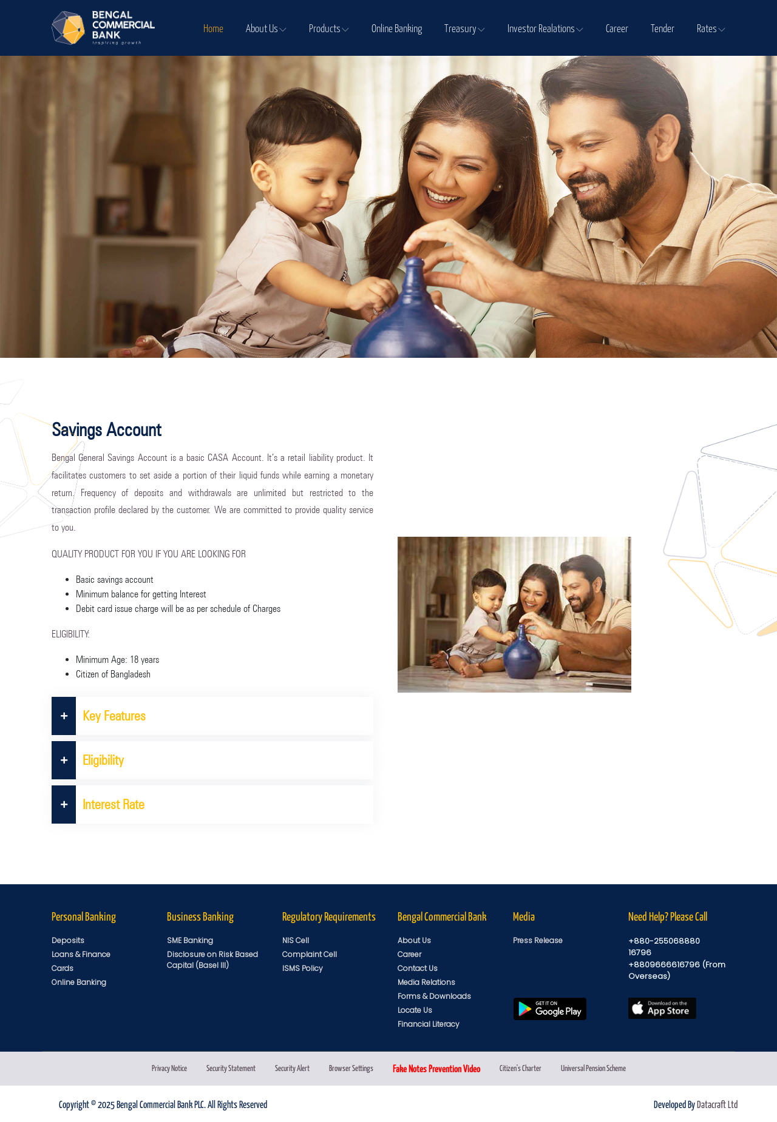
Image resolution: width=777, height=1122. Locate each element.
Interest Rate (98, 804)
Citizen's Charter (520, 1068)
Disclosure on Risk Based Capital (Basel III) (212, 959)
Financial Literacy (429, 1024)
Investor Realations (545, 28)
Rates (711, 28)
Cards (62, 968)
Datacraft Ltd (717, 1104)
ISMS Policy (302, 968)
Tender (662, 28)
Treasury (464, 28)
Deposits (68, 940)
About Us (266, 28)
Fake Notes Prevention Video (436, 1068)
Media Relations (426, 982)
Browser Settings (351, 1068)
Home (213, 28)
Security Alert (292, 1068)
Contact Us (418, 968)
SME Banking (190, 940)
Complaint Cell (309, 954)
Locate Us (415, 1010)
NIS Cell (295, 940)
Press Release (538, 940)
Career (617, 28)
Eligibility (88, 760)
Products (329, 28)
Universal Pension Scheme (593, 1068)
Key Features (99, 716)
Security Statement (231, 1068)
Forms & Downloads (434, 996)
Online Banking (397, 28)
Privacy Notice (169, 1068)
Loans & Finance (81, 954)
